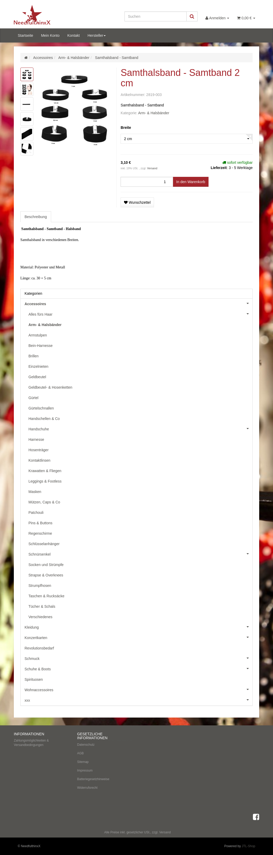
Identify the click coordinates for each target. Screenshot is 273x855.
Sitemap (83, 762)
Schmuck (138, 658)
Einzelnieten (38, 366)
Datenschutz (86, 744)
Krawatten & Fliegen (44, 471)
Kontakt (73, 35)
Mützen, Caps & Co (44, 502)
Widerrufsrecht (87, 788)
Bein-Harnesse (40, 346)
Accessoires (138, 303)
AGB (80, 753)
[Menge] (147, 182)
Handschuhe (140, 428)
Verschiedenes (40, 617)
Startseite (25, 35)
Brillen (33, 356)
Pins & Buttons (40, 523)
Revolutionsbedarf (39, 648)
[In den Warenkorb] (191, 182)
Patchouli (36, 512)
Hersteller (96, 35)
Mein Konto (50, 35)
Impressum (85, 770)
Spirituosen (34, 679)
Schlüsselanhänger (44, 544)
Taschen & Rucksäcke (46, 596)
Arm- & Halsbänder (153, 113)
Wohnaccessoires (138, 689)
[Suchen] (155, 16)
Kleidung (138, 626)
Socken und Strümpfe (46, 565)
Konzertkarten (138, 637)
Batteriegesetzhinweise (93, 779)
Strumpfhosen (39, 585)
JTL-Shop (248, 846)
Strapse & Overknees (45, 575)
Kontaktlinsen (39, 460)
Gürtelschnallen (41, 408)
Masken (34, 492)
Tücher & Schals (41, 606)
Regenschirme (40, 533)
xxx (138, 700)
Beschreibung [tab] (36, 217)
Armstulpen (37, 335)
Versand (152, 168)
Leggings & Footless (45, 481)
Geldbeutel (37, 377)
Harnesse (36, 439)
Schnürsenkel (140, 553)
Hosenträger (38, 450)
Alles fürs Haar (140, 313)
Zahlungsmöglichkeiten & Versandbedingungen (31, 743)
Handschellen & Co (44, 419)
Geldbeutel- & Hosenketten (50, 387)
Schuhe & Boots (138, 668)
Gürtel (33, 398)
